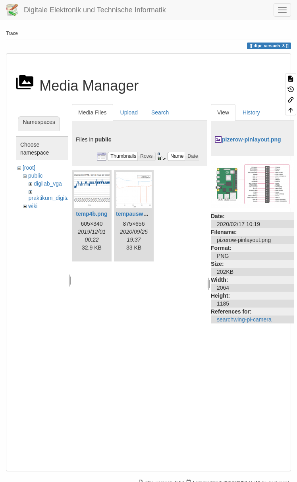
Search (160, 112)
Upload (129, 112)
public (35, 175)
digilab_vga (48, 183)
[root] (29, 168)
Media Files (92, 112)
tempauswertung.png (144, 214)
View (223, 112)
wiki (32, 206)
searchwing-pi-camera (244, 319)
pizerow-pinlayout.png (251, 139)
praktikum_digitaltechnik (58, 198)
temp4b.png (91, 214)
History (251, 112)
